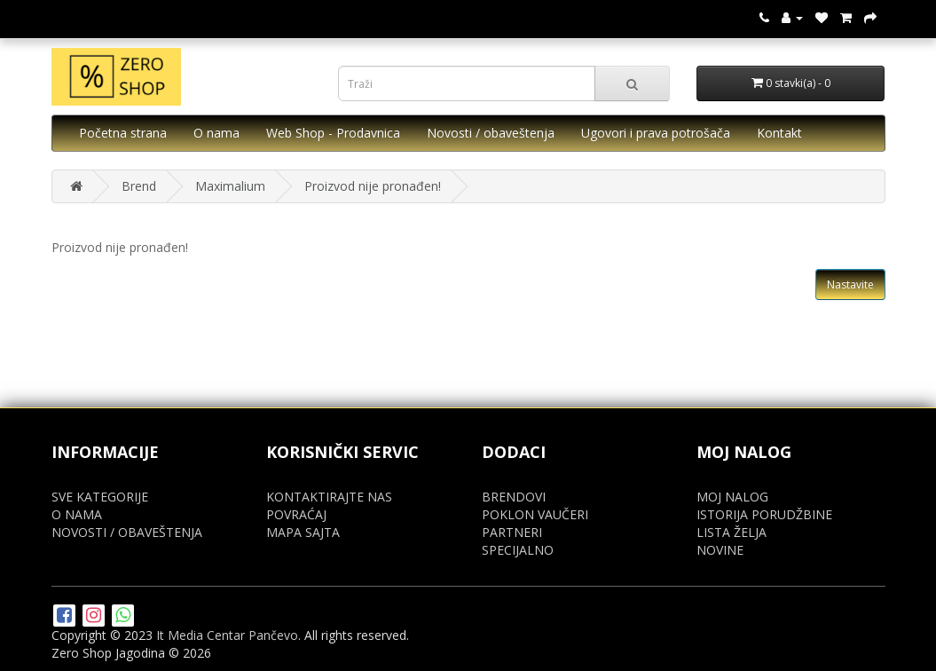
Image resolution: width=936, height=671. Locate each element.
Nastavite (850, 284)
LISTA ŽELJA (731, 532)
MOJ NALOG (732, 496)
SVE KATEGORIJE (99, 496)
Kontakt (779, 132)
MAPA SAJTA (303, 532)
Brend (139, 186)
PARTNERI (512, 532)
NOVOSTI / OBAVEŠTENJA (126, 532)
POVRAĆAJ (296, 514)
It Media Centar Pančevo (227, 635)
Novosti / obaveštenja (491, 132)
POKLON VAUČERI (535, 514)
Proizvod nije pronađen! (372, 186)
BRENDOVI (514, 496)
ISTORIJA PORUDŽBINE (764, 514)
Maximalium (230, 186)
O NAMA (76, 514)
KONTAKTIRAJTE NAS (329, 496)
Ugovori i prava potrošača (655, 132)
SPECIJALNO (518, 549)
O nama (216, 132)
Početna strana (123, 132)
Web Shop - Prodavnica (333, 132)
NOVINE (719, 549)
